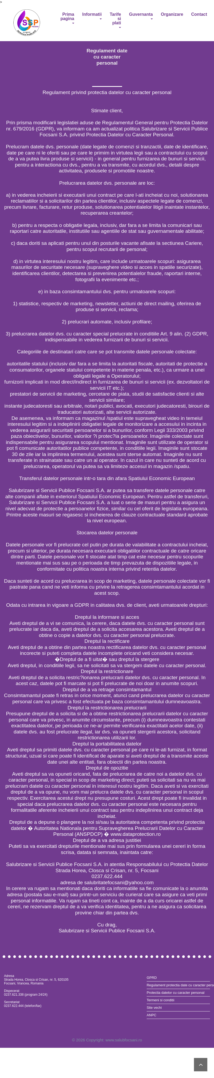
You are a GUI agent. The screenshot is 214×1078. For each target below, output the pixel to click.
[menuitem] (178, 978)
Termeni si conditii (160, 1000)
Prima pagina (67, 18)
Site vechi (154, 1008)
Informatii (92, 16)
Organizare (172, 14)
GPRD (152, 978)
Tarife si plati (115, 20)
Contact (199, 14)
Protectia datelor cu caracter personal (175, 993)
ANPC (151, 1015)
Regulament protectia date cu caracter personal (178, 985)
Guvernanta (141, 16)
